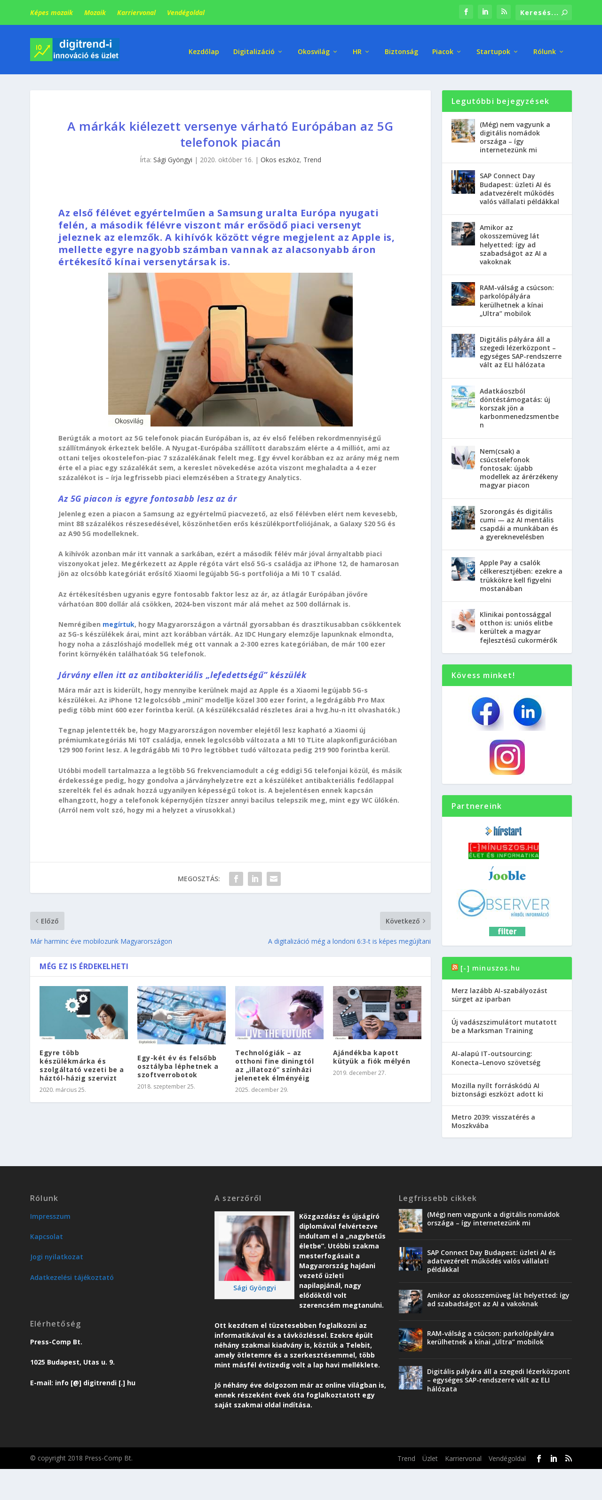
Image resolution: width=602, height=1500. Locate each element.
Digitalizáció (254, 47)
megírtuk (119, 622)
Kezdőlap (204, 47)
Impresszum (50, 1213)
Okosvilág (314, 47)
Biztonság (401, 47)
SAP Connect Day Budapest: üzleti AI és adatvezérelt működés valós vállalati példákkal (519, 186)
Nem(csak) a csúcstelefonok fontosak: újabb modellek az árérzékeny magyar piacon (519, 466)
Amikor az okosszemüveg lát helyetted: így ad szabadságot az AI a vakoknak (513, 242)
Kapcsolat (46, 1234)
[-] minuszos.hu (490, 965)
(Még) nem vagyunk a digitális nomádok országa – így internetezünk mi (515, 135)
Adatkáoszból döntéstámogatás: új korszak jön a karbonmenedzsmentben (519, 405)
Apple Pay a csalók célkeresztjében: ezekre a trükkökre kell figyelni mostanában (521, 573)
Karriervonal (136, 12)
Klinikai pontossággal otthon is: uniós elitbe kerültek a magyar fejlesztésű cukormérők (518, 625)
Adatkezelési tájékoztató (72, 1275)
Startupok (493, 47)
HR (357, 47)
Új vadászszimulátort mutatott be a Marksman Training (504, 1024)
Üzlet (430, 1456)
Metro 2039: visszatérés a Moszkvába (493, 1119)
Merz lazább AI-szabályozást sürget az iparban (499, 992)
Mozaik (95, 12)
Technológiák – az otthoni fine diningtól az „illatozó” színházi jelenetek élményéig (274, 1063)
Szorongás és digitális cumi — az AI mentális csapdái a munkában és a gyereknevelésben (519, 522)
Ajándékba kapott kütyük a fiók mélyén (371, 1054)
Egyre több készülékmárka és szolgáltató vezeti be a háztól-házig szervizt (82, 1063)
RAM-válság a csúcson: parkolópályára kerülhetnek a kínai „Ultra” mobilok (517, 298)
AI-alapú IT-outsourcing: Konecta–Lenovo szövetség (496, 1056)
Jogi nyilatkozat (56, 1254)
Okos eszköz (280, 157)
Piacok (442, 47)
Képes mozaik (51, 12)
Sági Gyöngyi (172, 157)
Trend (312, 157)
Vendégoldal (186, 12)
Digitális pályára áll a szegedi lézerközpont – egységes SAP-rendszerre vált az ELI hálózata (521, 349)
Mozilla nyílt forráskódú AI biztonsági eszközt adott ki (497, 1087)
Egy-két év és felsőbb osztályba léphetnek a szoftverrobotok (178, 1064)
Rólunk (544, 47)
